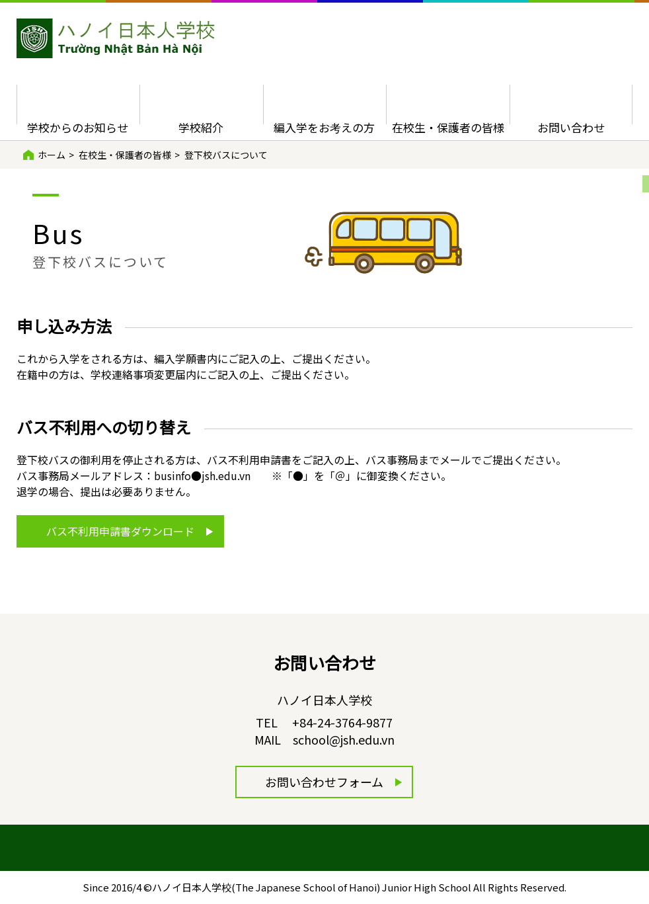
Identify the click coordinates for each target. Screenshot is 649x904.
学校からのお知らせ (77, 127)
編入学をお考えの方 (324, 127)
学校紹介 (200, 127)
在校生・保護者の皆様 (448, 127)
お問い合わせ (571, 127)
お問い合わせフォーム (324, 781)
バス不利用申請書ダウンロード (120, 531)
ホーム (51, 154)
